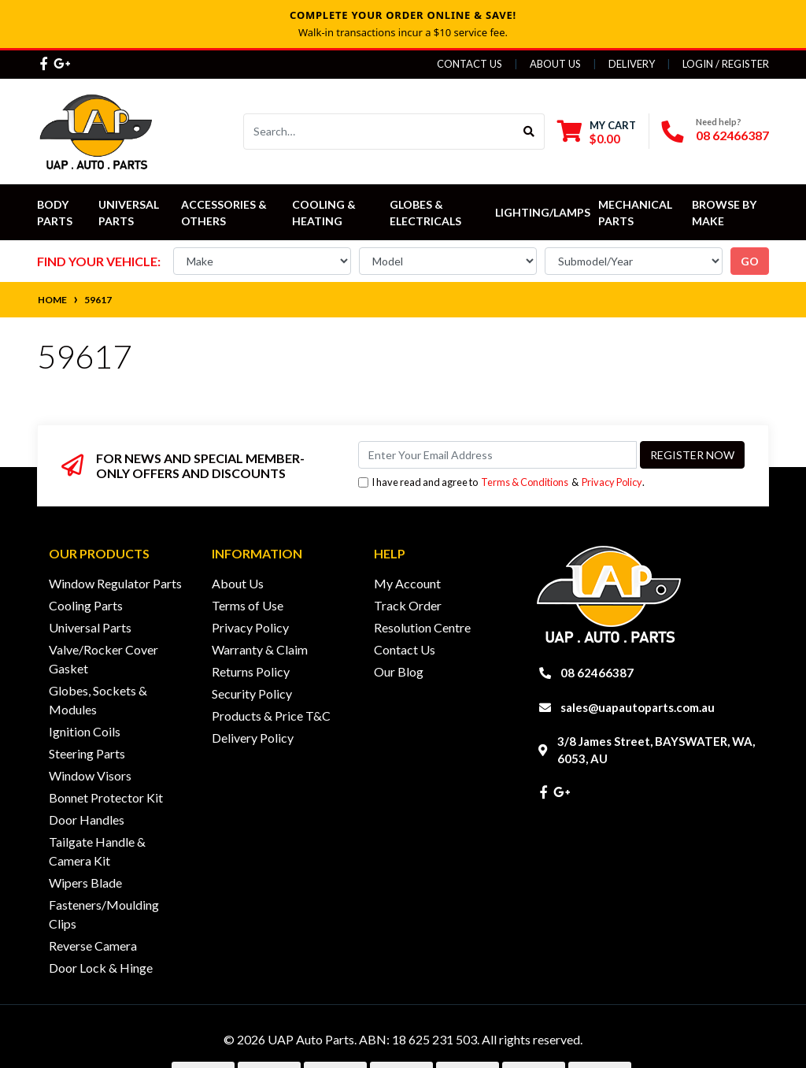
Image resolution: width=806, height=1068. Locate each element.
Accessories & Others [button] (225, 213)
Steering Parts (87, 753)
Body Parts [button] (54, 213)
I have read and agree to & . (501, 482)
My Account (407, 583)
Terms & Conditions (524, 482)
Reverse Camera (93, 945)
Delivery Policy (253, 737)
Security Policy (252, 693)
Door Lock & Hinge (101, 967)
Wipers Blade (85, 882)
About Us (555, 63)
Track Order (408, 605)
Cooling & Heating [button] (325, 213)
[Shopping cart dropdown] (596, 131)
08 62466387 (732, 135)
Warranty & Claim (260, 649)
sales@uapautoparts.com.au (637, 707)
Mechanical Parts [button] (636, 213)
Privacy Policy (612, 482)
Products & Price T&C (271, 715)
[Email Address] (497, 455)
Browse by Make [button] (725, 213)
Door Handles (86, 819)
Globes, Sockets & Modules (98, 700)
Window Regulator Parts (115, 583)
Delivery (631, 63)
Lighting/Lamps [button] (542, 212)
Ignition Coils (84, 731)
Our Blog (398, 671)
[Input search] (379, 131)
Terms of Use (247, 605)
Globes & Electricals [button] (425, 213)
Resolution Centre (422, 627)
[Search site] (529, 131)
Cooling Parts (86, 605)
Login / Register (725, 63)
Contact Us (469, 63)
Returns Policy (251, 671)
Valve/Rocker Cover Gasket (103, 659)
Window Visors (90, 775)
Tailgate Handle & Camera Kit (97, 851)
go (750, 261)
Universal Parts (129, 213)
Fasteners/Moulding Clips (104, 914)
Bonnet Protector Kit (106, 797)
